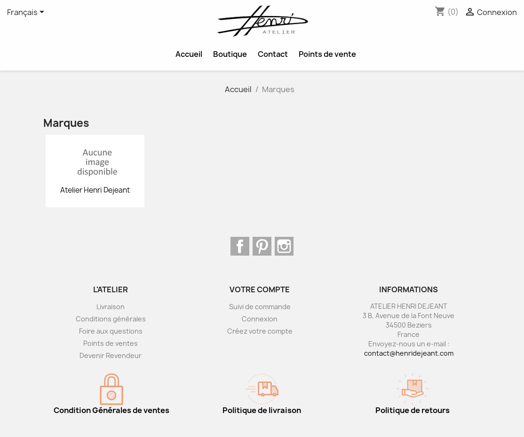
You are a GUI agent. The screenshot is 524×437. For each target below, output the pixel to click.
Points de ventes (110, 343)
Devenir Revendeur (110, 355)
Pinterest (262, 246)
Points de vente (327, 54)
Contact (273, 54)
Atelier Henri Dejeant (95, 190)
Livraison (110, 306)
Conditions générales (111, 318)
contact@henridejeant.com (408, 353)
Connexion (260, 318)
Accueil (188, 54)
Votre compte (260, 289)
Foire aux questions (111, 331)
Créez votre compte (260, 331)
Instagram (284, 246)
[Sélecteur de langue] (27, 12)
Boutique (230, 54)
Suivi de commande (260, 306)
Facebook (239, 246)
